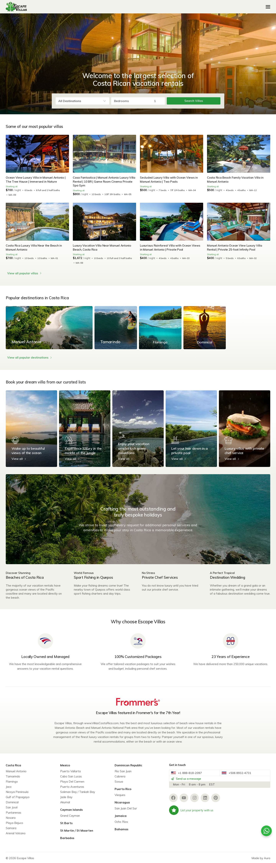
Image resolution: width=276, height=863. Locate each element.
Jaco (9, 785)
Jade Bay (66, 796)
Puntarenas (13, 811)
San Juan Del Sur (126, 807)
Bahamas (121, 828)
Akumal (65, 801)
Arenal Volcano (15, 832)
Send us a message (189, 781)
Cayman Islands (71, 808)
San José (12, 806)
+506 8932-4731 (238, 773)
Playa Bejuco (14, 821)
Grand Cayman (70, 814)
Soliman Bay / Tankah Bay (77, 790)
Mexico (65, 764)
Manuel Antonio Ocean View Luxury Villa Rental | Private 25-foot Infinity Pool (235, 247)
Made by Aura (260, 857)
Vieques (120, 793)
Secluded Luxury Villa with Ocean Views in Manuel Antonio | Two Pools (169, 179)
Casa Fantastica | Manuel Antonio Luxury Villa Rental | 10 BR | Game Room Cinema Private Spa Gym (101, 181)
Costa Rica (13, 764)
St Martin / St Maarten (76, 829)
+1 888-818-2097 (188, 773)
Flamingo (12, 780)
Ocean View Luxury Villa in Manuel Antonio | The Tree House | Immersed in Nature (36, 179)
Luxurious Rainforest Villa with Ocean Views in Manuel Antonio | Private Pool (170, 247)
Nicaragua (122, 801)
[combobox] (82, 101)
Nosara (11, 816)
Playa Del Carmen (72, 780)
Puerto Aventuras (72, 785)
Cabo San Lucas (71, 775)
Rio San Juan (123, 770)
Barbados (67, 836)
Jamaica (121, 814)
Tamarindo (13, 775)
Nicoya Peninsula (17, 790)
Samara (11, 827)
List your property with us (192, 814)
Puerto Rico (123, 787)
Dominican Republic (128, 764)
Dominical (12, 801)
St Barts (66, 822)
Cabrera (120, 775)
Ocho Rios (121, 820)
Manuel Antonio (16, 770)
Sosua (119, 780)
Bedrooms (121, 101)
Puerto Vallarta (70, 770)
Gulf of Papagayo (18, 796)
